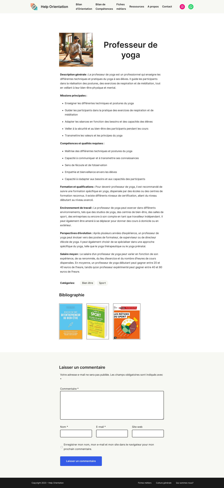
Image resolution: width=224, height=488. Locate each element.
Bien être (87, 282)
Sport (102, 282)
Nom (64, 426)
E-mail (101, 426)
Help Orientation (54, 7)
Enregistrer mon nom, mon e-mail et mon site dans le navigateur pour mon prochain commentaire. (109, 446)
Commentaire (69, 388)
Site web (137, 426)
